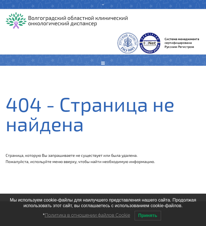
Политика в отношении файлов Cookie (87, 215)
